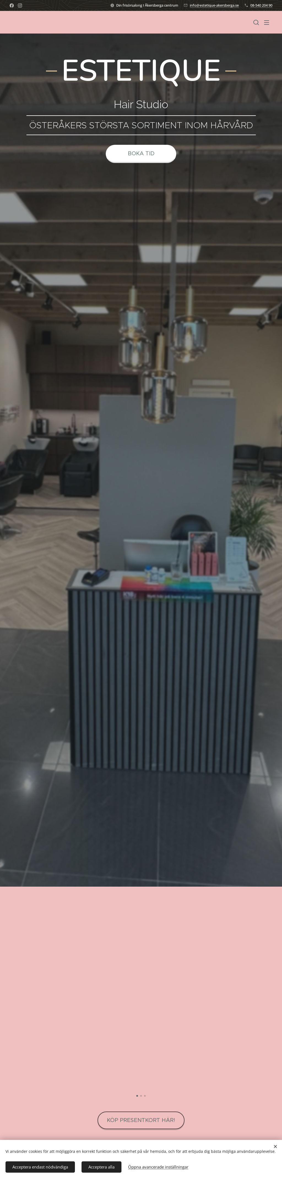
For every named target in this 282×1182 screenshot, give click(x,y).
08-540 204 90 (261, 5)
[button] (256, 22)
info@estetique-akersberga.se (214, 5)
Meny (266, 22)
